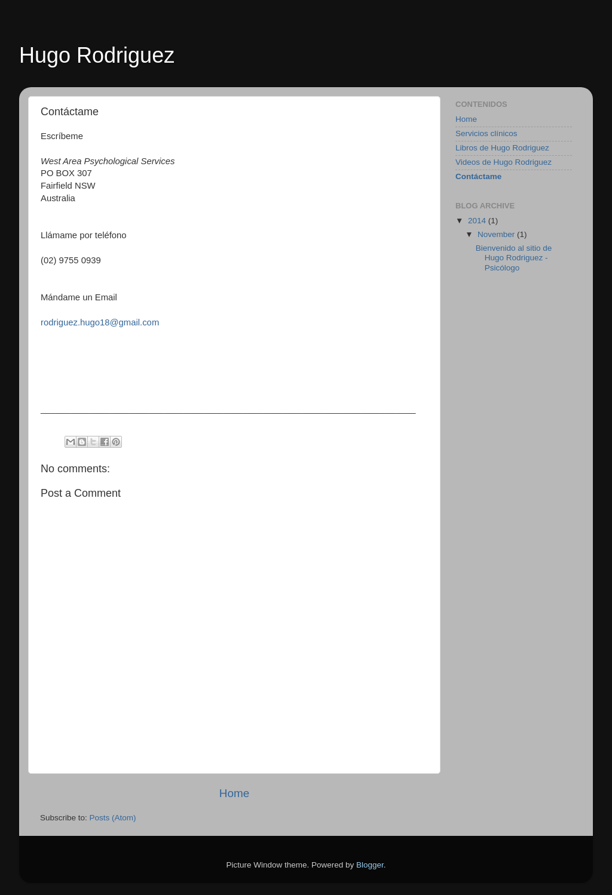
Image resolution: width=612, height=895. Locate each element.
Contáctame (478, 176)
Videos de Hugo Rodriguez (503, 162)
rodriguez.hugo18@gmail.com (100, 322)
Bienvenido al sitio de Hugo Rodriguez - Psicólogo (514, 258)
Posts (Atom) (113, 817)
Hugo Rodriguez (97, 55)
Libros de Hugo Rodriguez (502, 147)
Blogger (370, 864)
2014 (478, 220)
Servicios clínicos (486, 133)
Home (234, 793)
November (497, 234)
